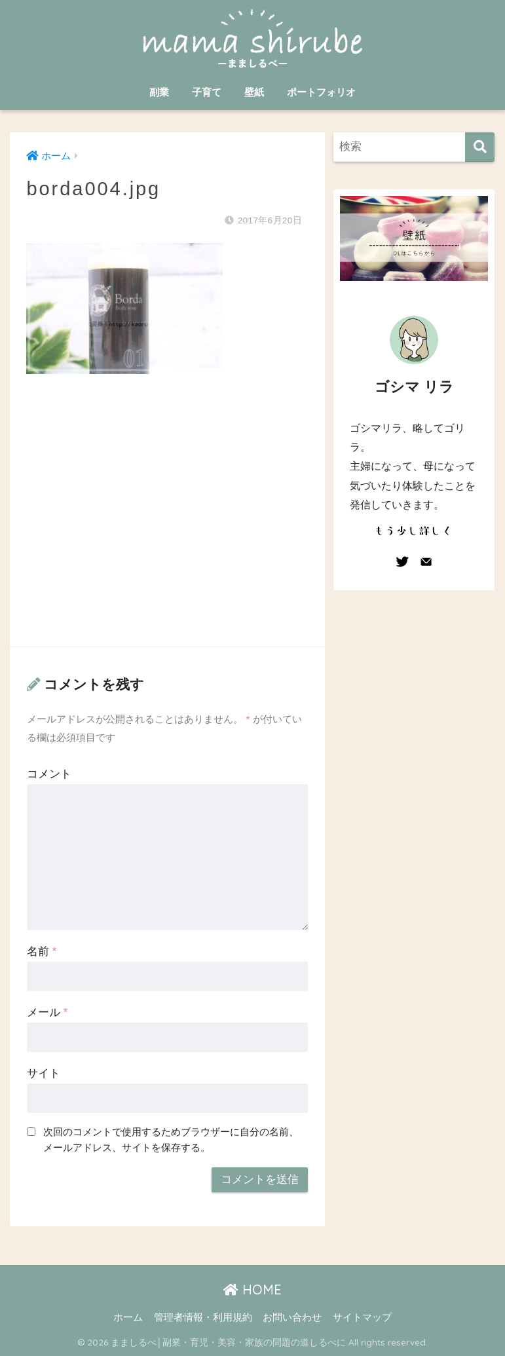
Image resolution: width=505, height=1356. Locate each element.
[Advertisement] (167, 523)
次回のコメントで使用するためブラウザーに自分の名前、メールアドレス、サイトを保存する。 (171, 1140)
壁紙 (254, 92)
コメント (49, 774)
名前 (41, 951)
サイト (43, 1073)
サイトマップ (362, 1317)
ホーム (128, 1317)
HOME (252, 1289)
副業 (159, 92)
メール (47, 1012)
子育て (206, 92)
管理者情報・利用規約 (203, 1317)
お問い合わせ (292, 1317)
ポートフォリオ (321, 92)
